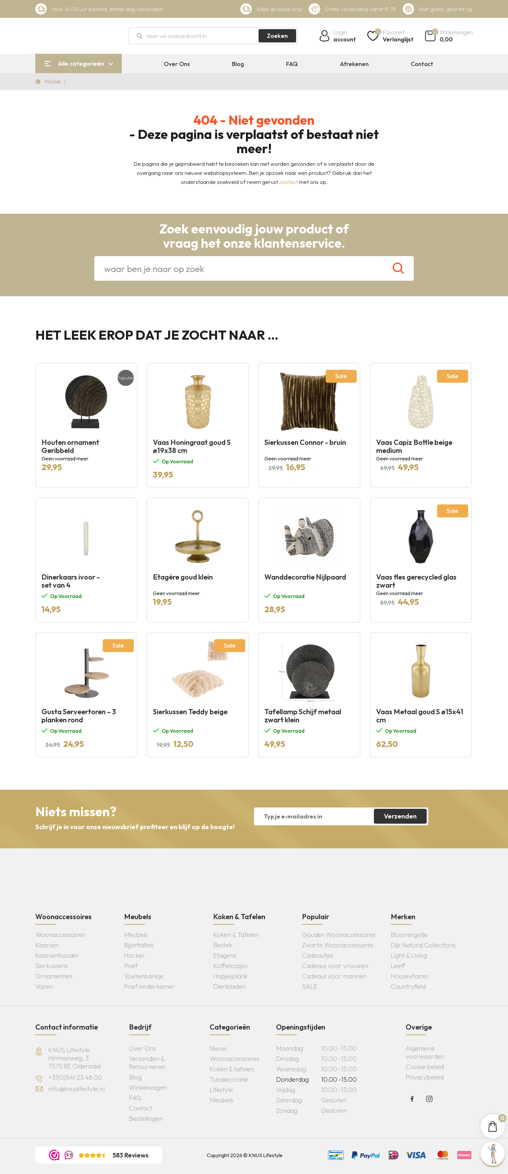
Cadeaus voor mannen (334, 976)
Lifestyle (221, 1090)
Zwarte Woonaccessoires (338, 945)
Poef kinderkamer (149, 986)
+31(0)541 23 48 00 (75, 1077)
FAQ (292, 64)
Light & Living (409, 955)
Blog (238, 64)
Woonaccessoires (60, 935)
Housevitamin (410, 976)
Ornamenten (53, 976)
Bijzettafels (139, 945)
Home (53, 81)
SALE (310, 986)
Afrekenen (354, 64)
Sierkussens (51, 966)
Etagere (224, 955)
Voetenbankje (143, 976)
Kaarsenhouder (57, 955)
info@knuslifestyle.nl (76, 1089)
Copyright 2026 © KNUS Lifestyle (245, 1155)
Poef (131, 966)
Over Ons (177, 64)
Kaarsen (47, 945)
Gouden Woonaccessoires (338, 935)
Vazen (43, 986)
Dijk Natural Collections (423, 945)
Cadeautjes (317, 955)
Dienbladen (229, 986)
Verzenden (400, 816)
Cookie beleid (425, 1067)
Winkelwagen (148, 1087)
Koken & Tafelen (236, 935)
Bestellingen (146, 1118)
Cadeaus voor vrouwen (335, 966)
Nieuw (218, 1048)
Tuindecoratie (229, 1079)
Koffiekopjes (230, 966)
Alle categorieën (81, 63)
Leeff (398, 966)
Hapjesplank (230, 976)
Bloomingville (409, 935)
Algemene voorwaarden (425, 1052)
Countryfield (408, 986)
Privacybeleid (425, 1077)
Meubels (136, 935)
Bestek (222, 945)
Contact (422, 64)
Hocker (134, 955)
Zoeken (277, 36)
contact (288, 181)
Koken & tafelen (232, 1069)
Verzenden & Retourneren (147, 1063)
